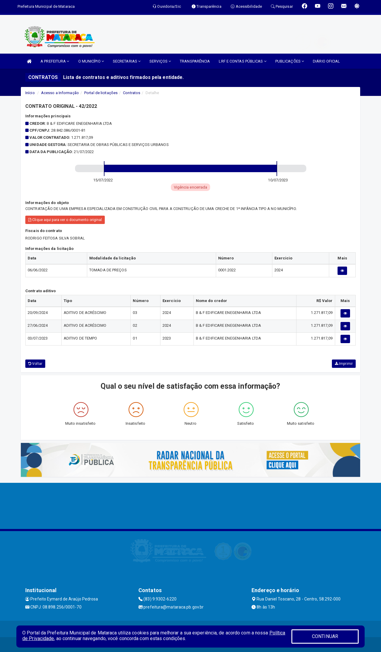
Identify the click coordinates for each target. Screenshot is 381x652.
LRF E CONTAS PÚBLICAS (242, 61)
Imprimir (344, 364)
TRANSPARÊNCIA (195, 61)
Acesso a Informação (60, 93)
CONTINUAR (325, 636)
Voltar (35, 364)
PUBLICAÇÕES (289, 61)
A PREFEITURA (54, 61)
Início (30, 93)
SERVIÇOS (160, 61)
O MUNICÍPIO (91, 61)
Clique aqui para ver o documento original (65, 220)
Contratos (131, 93)
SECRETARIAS (126, 61)
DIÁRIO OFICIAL (326, 61)
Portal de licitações (101, 93)
